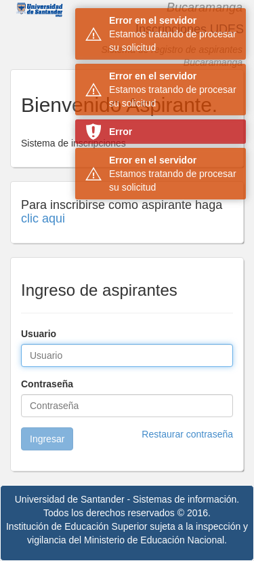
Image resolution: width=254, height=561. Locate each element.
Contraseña (47, 384)
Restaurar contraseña (187, 434)
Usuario (38, 333)
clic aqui (43, 218)
